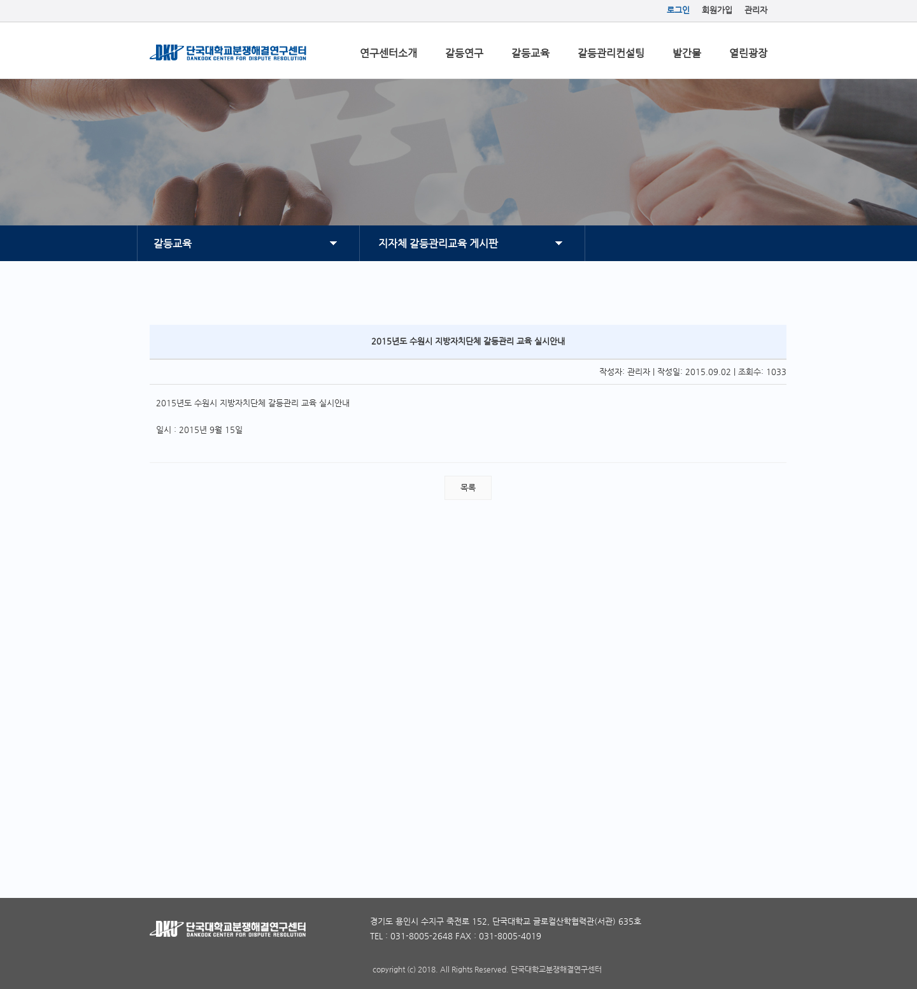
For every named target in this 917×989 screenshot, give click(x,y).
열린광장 (748, 53)
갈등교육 (530, 53)
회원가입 (717, 10)
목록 (468, 487)
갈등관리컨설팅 (611, 53)
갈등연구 (464, 53)
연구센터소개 (388, 53)
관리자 (755, 10)
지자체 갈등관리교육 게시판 (438, 244)
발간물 (686, 53)
